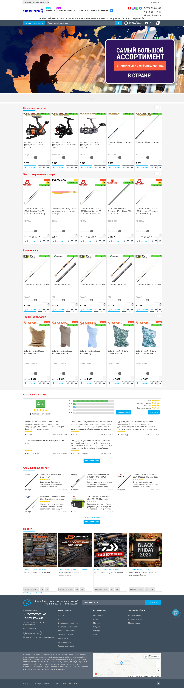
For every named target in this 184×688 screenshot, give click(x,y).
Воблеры (97, 630)
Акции (60, 10)
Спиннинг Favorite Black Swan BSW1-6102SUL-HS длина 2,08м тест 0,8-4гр (145, 476)
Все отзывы (154, 412)
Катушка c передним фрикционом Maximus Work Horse (64, 144)
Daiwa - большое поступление (107, 569)
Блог (87, 10)
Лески (95, 634)
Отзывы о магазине (73, 10)
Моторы (96, 623)
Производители (64, 642)
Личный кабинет (135, 615)
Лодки (95, 619)
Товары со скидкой (66, 646)
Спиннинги (98, 615)
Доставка (27, 2)
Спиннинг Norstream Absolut (36, 284)
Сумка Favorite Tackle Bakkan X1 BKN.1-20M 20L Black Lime (99, 497)
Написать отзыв (124, 412)
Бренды (104, 10)
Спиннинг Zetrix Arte (61, 284)
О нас (60, 619)
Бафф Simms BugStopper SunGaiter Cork (34, 352)
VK (111, 11)
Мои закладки (134, 623)
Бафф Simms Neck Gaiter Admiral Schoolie (118, 352)
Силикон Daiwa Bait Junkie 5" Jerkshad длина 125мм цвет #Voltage (64, 211)
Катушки (96, 627)
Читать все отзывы (92, 517)
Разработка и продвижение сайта (38, 637)
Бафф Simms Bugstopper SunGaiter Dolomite (62, 352)
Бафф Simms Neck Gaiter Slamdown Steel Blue (146, 352)
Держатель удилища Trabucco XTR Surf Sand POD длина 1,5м (120, 211)
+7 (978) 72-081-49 (144, 8)
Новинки (50, 10)
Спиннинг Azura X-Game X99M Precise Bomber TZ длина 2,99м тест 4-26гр (90, 211)
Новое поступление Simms (35, 569)
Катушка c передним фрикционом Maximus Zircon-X (89, 144)
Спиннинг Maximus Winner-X (148, 142)
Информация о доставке (68, 623)
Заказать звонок (32, 633)
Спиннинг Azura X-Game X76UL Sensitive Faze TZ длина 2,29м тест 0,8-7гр (34, 211)
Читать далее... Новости (33, 593)
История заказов (135, 619)
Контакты (44, 2)
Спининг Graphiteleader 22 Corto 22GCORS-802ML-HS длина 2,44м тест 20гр (98, 476)
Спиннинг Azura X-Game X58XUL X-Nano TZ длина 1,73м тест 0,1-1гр (147, 211)
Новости (95, 10)
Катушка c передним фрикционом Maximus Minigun (33, 144)
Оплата (36, 2)
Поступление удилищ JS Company (73, 569)
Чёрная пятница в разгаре (140, 569)
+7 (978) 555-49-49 (150, 11)
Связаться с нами (65, 634)
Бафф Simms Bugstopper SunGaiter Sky (90, 352)
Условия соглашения (66, 630)
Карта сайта (63, 638)
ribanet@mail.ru (152, 15)
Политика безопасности (68, 627)
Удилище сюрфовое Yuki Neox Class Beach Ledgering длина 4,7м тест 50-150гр (52, 499)
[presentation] (156, 107)
